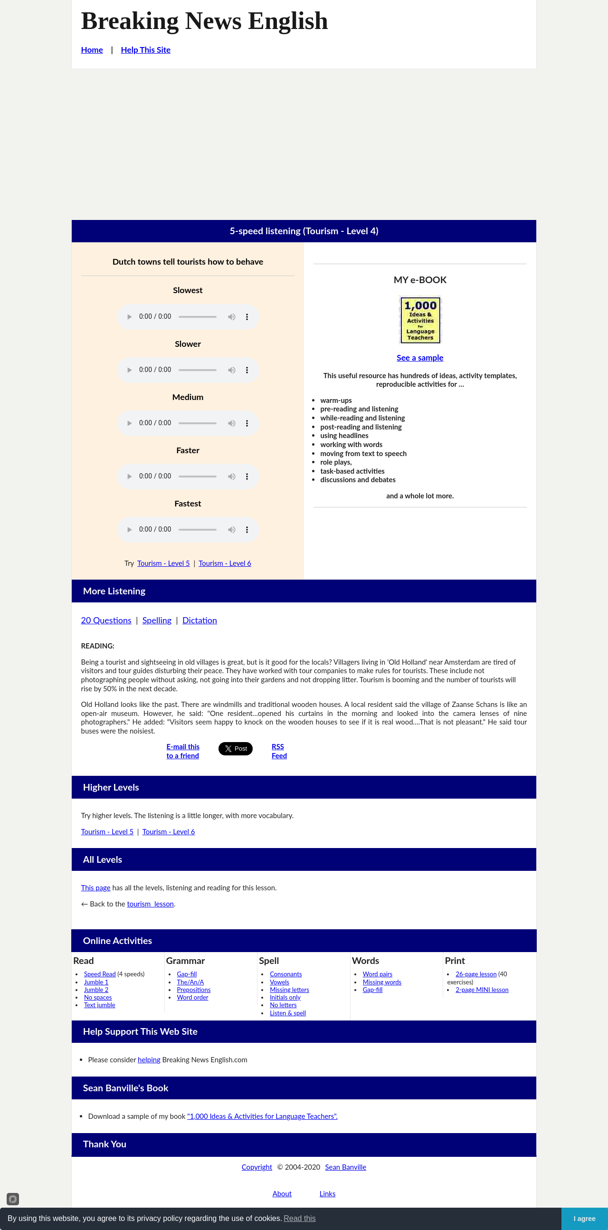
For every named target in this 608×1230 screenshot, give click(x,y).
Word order (193, 997)
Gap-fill (187, 974)
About (282, 1193)
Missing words (382, 982)
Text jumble (99, 1005)
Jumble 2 (96, 989)
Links (328, 1193)
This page (96, 887)
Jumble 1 (96, 982)
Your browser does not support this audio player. (188, 317)
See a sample (420, 357)
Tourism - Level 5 (163, 563)
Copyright (257, 1167)
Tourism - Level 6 (225, 563)
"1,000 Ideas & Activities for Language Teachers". (262, 1116)
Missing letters (289, 989)
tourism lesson (150, 903)
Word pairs (377, 974)
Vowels (279, 982)
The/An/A (190, 982)
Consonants (286, 974)
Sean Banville (346, 1167)
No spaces (98, 997)
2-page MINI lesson (482, 989)
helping (149, 1059)
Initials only (285, 997)
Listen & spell (288, 1013)
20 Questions (106, 620)
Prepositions (194, 989)
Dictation (199, 620)
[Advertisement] (304, 139)
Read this (300, 1218)
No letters (283, 1005)
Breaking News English (204, 20)
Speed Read (100, 974)
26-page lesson (476, 974)
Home (92, 50)
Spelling (156, 620)
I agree (585, 1218)
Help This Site (146, 50)
